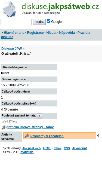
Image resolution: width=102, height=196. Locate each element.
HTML (47, 148)
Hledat (52, 33)
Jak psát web (31, 148)
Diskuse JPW (11, 49)
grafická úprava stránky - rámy (30, 127)
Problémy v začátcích (47, 136)
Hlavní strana (14, 33)
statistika (27, 152)
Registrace (35, 33)
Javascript (79, 148)
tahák (57, 148)
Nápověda (67, 33)
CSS (67, 148)
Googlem (55, 22)
